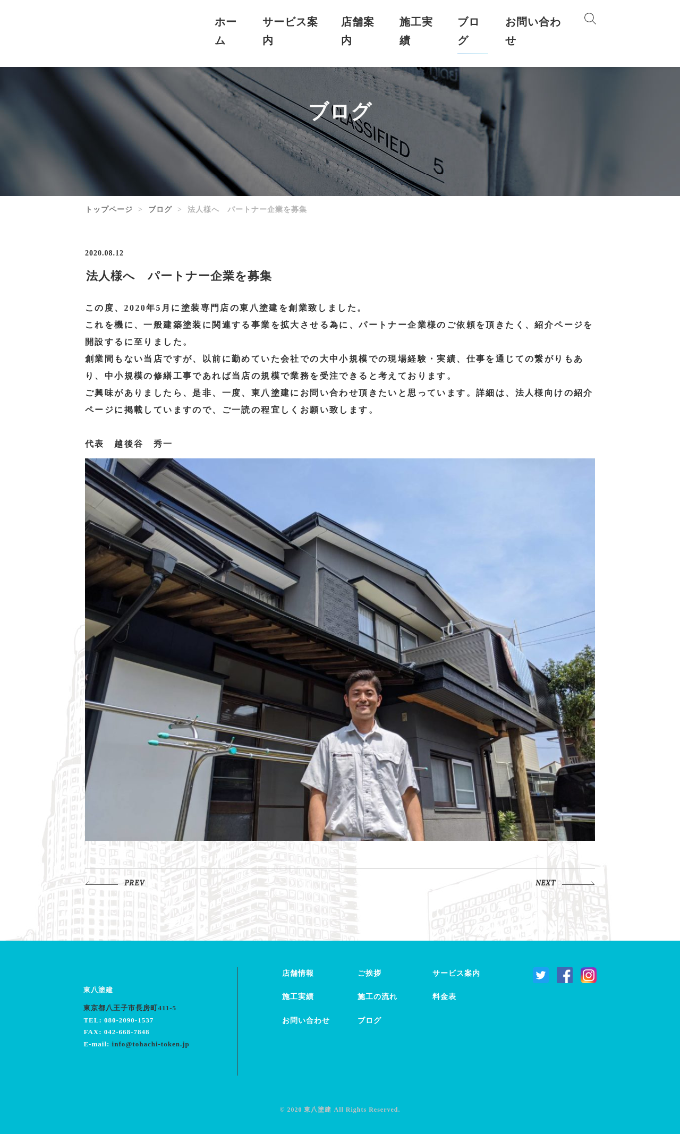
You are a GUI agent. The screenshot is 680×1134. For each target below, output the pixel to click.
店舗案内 (358, 31)
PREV (134, 884)
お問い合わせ (533, 31)
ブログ (468, 31)
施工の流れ (377, 997)
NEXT (546, 884)
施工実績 (416, 31)
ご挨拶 (369, 973)
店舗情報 (298, 973)
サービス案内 (290, 31)
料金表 (444, 997)
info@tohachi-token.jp (151, 1044)
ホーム (226, 31)
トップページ (109, 210)
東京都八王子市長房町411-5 (129, 1008)
